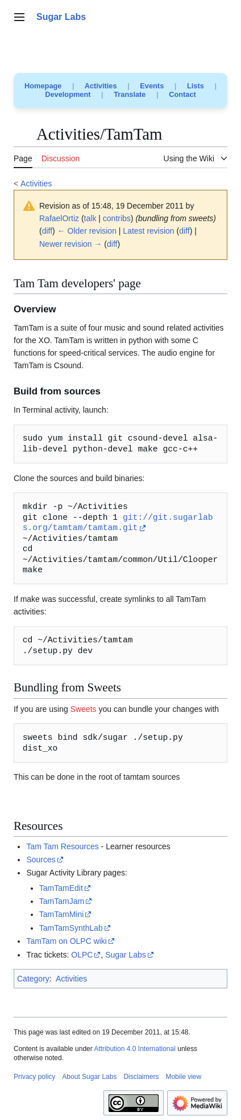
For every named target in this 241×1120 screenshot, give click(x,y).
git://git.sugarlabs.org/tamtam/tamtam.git (118, 523)
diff (47, 230)
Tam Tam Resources (62, 846)
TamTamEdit (61, 888)
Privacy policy (34, 1077)
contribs (117, 218)
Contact (182, 94)
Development (67, 94)
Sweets (83, 709)
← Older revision (87, 230)
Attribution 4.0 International (134, 1049)
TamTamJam (61, 901)
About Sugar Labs (89, 1077)
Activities (101, 86)
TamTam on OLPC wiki (66, 941)
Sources (40, 859)
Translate (130, 94)
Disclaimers (141, 1077)
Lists (195, 86)
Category (33, 978)
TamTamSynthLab (71, 927)
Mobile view (183, 1077)
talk (90, 218)
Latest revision (148, 230)
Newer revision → (70, 244)
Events (152, 86)
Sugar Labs (125, 954)
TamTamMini (61, 914)
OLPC (82, 954)
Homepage (42, 86)
